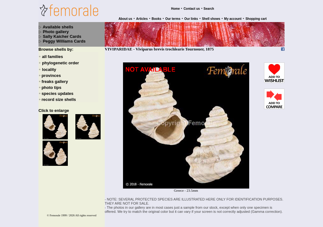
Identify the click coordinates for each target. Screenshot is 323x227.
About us (125, 18)
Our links (191, 18)
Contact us (192, 8)
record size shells (59, 99)
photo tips (52, 87)
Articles (142, 18)
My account (233, 18)
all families (52, 56)
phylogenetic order (60, 63)
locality (49, 69)
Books (157, 18)
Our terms (172, 18)
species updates (57, 93)
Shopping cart (256, 18)
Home (175, 8)
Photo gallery (56, 31)
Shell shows (211, 18)
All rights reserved (86, 215)
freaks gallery (55, 81)
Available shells (58, 27)
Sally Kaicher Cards (62, 36)
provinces (51, 75)
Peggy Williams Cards (64, 41)
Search (208, 8)
